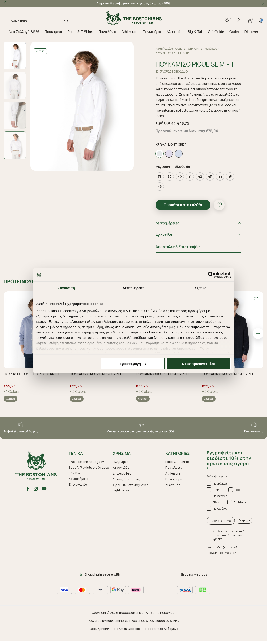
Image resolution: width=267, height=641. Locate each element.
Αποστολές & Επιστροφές (178, 246)
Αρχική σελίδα (164, 48)
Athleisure (129, 32)
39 (170, 176)
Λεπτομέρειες (167, 223)
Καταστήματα (79, 479)
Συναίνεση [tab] (66, 288)
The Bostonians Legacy (86, 462)
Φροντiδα (164, 234)
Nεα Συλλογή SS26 (24, 32)
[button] (262, 3)
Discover (251, 32)
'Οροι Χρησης (99, 628)
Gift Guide (216, 32)
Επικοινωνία (78, 484)
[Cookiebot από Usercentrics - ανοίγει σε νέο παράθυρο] (211, 275)
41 (189, 176)
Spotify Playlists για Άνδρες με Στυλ (89, 470)
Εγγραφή (244, 520)
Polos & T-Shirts (80, 32)
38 (160, 176)
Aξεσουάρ (174, 32)
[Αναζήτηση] (37, 21)
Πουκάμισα (53, 32)
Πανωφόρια (152, 32)
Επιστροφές (122, 473)
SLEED (174, 620)
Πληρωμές (120, 462)
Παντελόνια (107, 32)
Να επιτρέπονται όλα (198, 364)
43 (210, 176)
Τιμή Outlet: (166, 123)
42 (200, 176)
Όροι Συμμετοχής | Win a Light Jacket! (131, 487)
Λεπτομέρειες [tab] (133, 288)
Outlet (234, 32)
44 (220, 176)
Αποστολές (121, 467)
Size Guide (182, 166)
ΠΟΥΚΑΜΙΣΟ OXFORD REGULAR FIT (32, 374)
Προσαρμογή (133, 364)
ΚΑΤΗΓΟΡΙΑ (193, 48)
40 (180, 176)
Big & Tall (195, 32)
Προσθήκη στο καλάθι (183, 204)
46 (160, 186)
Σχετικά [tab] (200, 288)
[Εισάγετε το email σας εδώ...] (221, 521)
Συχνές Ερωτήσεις (126, 479)
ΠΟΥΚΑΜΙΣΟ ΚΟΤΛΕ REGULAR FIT (96, 374)
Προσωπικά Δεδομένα (161, 628)
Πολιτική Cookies (127, 628)
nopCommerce (117, 620)
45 (230, 176)
